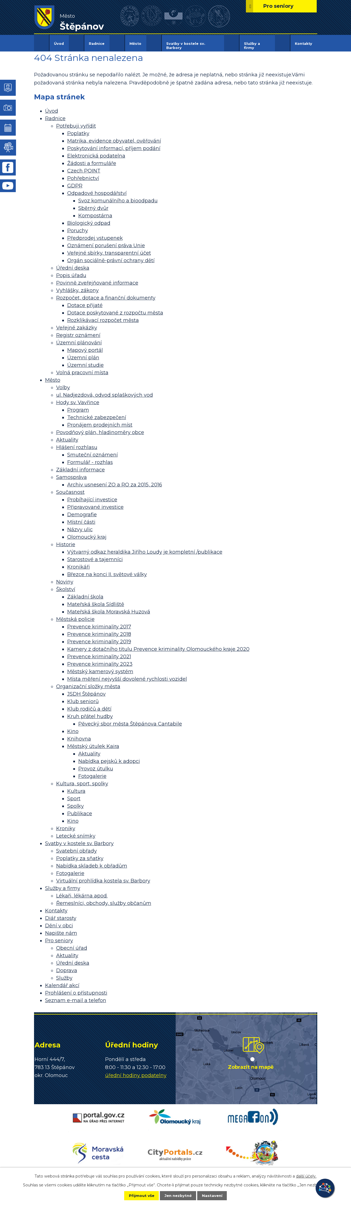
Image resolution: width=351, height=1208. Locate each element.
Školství (65, 586)
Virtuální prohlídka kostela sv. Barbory (103, 877)
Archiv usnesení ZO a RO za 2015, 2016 (114, 481)
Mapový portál (85, 347)
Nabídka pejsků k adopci (109, 758)
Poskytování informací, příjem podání (113, 145)
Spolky (75, 802)
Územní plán (83, 354)
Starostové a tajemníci (95, 556)
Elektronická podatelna (96, 152)
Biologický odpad (88, 219)
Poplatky (78, 130)
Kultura (76, 787)
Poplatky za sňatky (79, 855)
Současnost (70, 489)
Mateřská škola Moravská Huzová (108, 608)
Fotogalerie (92, 773)
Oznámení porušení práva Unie (106, 242)
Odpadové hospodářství (97, 190)
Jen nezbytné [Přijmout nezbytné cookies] (178, 1195)
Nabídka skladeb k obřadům (91, 862)
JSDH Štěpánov (86, 690)
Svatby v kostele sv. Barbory (185, 46)
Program (78, 406)
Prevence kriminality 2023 (99, 660)
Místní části (81, 518)
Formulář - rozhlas (90, 459)
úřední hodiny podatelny (136, 1071)
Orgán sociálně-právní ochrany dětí (111, 257)
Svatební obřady (76, 847)
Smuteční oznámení (92, 451)
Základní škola (85, 593)
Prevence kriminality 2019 (99, 638)
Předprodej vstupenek (95, 234)
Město (135, 44)
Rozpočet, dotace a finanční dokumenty (105, 294)
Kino (73, 728)
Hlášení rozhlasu (76, 444)
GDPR (74, 182)
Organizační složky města (88, 683)
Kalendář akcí (62, 982)
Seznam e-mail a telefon (75, 997)
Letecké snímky (75, 832)
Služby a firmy (252, 46)
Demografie (82, 511)
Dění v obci (59, 922)
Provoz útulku (95, 765)
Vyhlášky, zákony (77, 287)
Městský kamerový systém (100, 668)
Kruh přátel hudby (90, 713)
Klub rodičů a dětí (89, 705)
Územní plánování (79, 339)
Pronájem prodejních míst (99, 421)
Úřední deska (72, 264)
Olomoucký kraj (86, 533)
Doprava (66, 967)
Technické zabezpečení (96, 414)
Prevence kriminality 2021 (99, 653)
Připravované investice (95, 503)
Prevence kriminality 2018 (99, 631)
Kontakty (303, 44)
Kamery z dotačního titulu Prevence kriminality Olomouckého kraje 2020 (158, 645)
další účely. (306, 1175)
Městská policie (75, 616)
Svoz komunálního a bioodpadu (118, 197)
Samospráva (71, 474)
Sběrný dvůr (93, 205)
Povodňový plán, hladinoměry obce (100, 429)
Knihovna (79, 735)
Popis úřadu (71, 272)
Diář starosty (60, 915)
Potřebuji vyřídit (76, 122)
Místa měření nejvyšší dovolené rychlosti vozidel (127, 675)
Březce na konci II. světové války (107, 571)
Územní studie (85, 361)
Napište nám (61, 929)
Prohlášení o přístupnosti (76, 989)
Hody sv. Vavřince (77, 399)
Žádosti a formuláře (91, 160)
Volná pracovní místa (82, 369)
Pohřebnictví (83, 175)
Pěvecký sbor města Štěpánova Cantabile (130, 720)
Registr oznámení (78, 332)
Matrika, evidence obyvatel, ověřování (114, 137)
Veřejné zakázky (76, 324)
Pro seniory (59, 937)
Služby (64, 974)
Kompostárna (95, 212)
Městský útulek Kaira (93, 743)
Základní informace (80, 466)
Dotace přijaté (85, 302)
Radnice (97, 44)
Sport (73, 795)
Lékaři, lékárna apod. (82, 892)
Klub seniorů (83, 698)
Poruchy (77, 227)
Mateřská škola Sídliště (95, 601)
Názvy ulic (80, 526)
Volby (63, 384)
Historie (65, 541)
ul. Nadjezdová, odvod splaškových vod (104, 391)
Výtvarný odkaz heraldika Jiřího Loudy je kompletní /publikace (144, 548)
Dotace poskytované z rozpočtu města (115, 309)
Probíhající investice (92, 496)
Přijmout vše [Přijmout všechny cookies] (138, 1195)
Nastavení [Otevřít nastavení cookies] (215, 1195)
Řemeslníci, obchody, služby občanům (103, 900)
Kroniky (65, 825)
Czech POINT (83, 167)
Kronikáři (78, 563)
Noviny (64, 578)
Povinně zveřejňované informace (97, 279)
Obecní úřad (71, 944)
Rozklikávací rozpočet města (103, 317)
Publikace (79, 810)
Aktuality (67, 436)
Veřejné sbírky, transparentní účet (109, 249)
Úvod (59, 44)
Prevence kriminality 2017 (99, 623)
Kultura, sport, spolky (82, 780)
